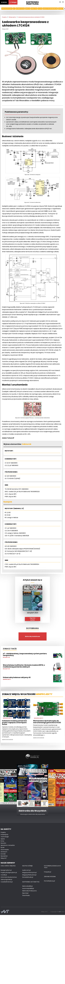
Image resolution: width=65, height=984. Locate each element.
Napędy (60, 8)
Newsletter (4, 856)
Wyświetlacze (20, 8)
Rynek (2, 847)
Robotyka (34, 8)
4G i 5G (40, 8)
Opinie (3, 839)
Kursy (2, 841)
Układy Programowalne (50, 8)
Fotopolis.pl (47, 872)
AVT (60, 912)
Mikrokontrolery (7, 8)
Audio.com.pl (26, 870)
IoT (14, 8)
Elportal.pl (25, 893)
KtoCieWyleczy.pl (49, 881)
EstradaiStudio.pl (27, 877)
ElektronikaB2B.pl (27, 886)
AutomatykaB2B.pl (28, 888)
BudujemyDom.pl (6, 870)
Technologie (5, 837)
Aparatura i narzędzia (8, 845)
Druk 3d (27, 8)
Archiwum (4, 852)
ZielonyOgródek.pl (6, 879)
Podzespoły (4, 834)
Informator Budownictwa (9, 877)
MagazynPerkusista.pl (29, 875)
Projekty (3, 832)
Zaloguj (13, 2)
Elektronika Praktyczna (29, 891)
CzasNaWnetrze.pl (7, 882)
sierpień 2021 (32, 612)
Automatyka (5, 849)
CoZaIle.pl (4, 875)
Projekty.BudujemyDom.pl (9, 872)
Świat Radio (26, 895)
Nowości (3, 843)
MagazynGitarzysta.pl (29, 872)
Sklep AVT (4, 858)
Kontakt (3, 854)
